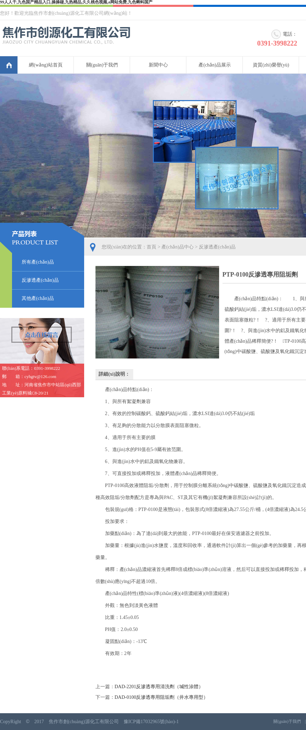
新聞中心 (158, 65)
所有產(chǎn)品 (38, 262)
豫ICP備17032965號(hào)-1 (151, 721)
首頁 (9, 65)
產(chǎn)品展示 (215, 65)
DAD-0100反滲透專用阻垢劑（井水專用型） (161, 697)
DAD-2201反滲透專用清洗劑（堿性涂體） (159, 686)
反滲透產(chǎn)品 (40, 280)
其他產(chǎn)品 (38, 298)
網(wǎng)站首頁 (45, 65)
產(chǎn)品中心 (177, 247)
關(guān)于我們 (102, 65)
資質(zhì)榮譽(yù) (271, 65)
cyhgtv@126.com (40, 376)
